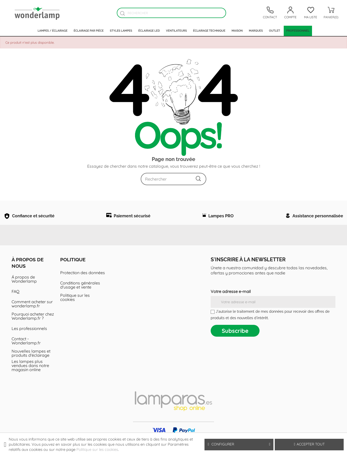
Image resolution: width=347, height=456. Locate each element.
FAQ (15, 304)
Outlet (274, 30)
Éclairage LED (149, 30)
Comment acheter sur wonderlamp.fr (32, 316)
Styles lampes (121, 30)
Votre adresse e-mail (231, 304)
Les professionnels (29, 341)
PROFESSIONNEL (297, 30)
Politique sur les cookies (75, 310)
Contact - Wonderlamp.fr (26, 353)
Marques (256, 30)
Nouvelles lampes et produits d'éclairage (31, 366)
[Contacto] (270, 13)
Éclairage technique (209, 30)
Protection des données (82, 285)
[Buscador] (122, 13)
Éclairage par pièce (89, 30)
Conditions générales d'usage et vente (80, 297)
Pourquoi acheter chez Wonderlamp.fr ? (33, 329)
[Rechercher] (171, 13)
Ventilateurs (176, 30)
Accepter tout (309, 444)
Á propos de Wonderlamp (24, 292)
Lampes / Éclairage (52, 30)
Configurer (239, 444)
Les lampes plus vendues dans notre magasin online (30, 378)
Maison (237, 30)
